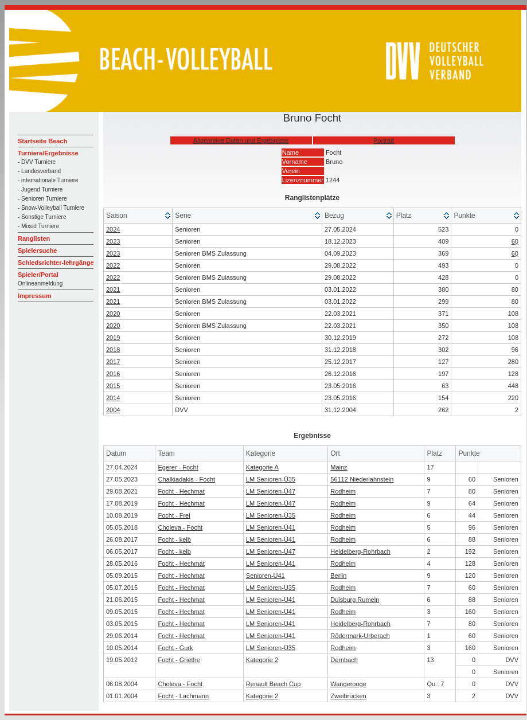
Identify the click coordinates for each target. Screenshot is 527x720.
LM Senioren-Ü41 (270, 527)
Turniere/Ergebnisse (48, 153)
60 (515, 241)
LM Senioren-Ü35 (270, 479)
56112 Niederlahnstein (361, 479)
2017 (113, 361)
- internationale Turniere (48, 180)
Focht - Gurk (175, 647)
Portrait (383, 140)
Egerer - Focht (178, 467)
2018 (113, 349)
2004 (113, 409)
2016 (113, 373)
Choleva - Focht (180, 527)
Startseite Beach (42, 141)
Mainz (338, 467)
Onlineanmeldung (40, 283)
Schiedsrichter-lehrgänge (56, 262)
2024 (113, 229)
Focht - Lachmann (183, 695)
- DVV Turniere (37, 162)
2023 (113, 241)
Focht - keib (174, 539)
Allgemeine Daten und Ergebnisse (240, 140)
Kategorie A (262, 467)
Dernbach (344, 659)
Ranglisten (34, 238)
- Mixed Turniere (38, 226)
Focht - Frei (174, 515)
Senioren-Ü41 (265, 575)
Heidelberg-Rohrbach (360, 551)
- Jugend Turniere (40, 189)
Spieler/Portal (38, 274)
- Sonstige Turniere (42, 217)
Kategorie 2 (262, 659)
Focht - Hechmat (181, 491)
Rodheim (343, 491)
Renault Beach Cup (273, 683)
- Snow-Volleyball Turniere (51, 208)
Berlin (338, 575)
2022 (113, 265)
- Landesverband (39, 171)
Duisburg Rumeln (354, 599)
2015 (113, 385)
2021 (113, 289)
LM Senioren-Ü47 (270, 491)
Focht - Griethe (179, 659)
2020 (113, 313)
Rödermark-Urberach (359, 635)
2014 (113, 397)
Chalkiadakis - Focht (186, 479)
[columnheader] (138, 216)
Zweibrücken (348, 695)
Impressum (35, 295)
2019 (113, 337)
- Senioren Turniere (42, 198)
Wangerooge (348, 683)
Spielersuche (37, 250)
